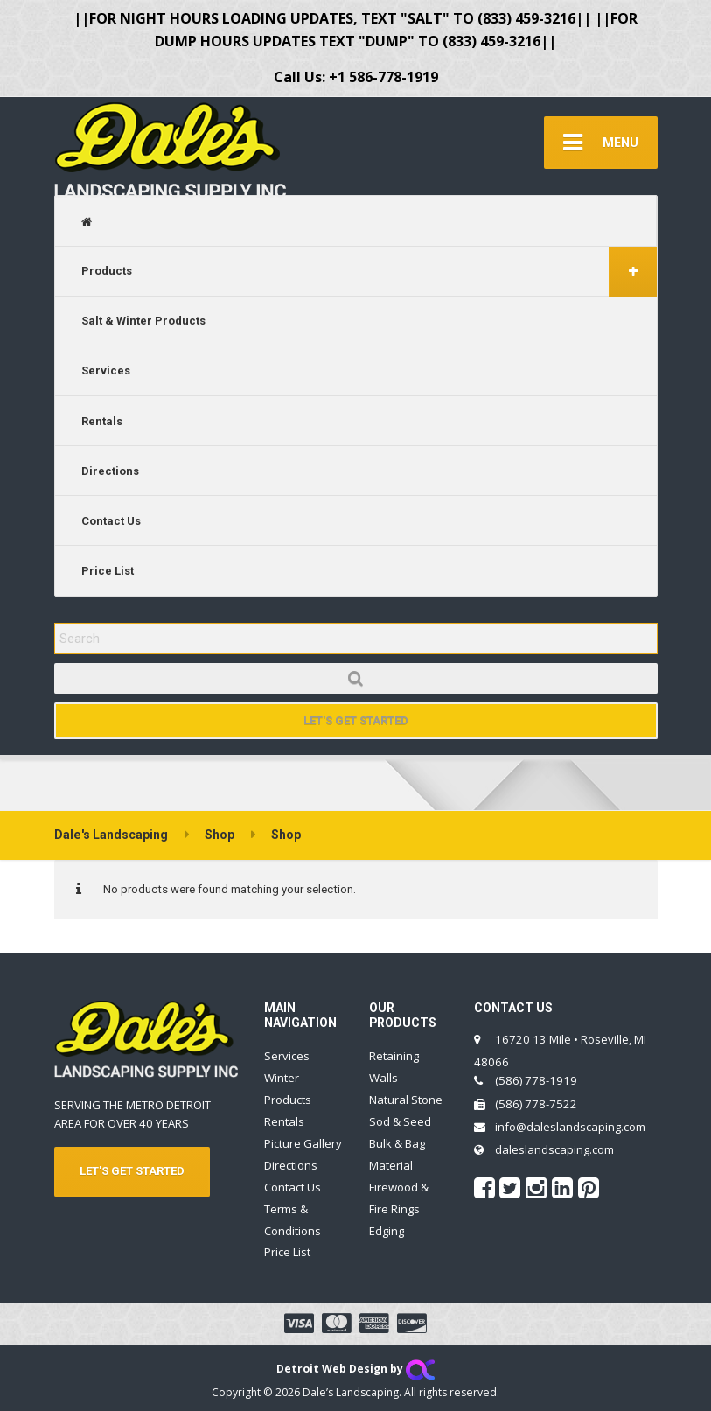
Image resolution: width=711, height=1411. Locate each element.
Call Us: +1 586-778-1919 (356, 77)
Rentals (101, 421)
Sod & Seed (400, 1121)
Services (105, 370)
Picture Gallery (303, 1143)
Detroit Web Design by (355, 1368)
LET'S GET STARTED (132, 1170)
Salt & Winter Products (143, 320)
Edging (386, 1231)
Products (106, 270)
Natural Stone (406, 1099)
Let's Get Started (355, 720)
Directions (110, 471)
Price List (107, 570)
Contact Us (111, 520)
